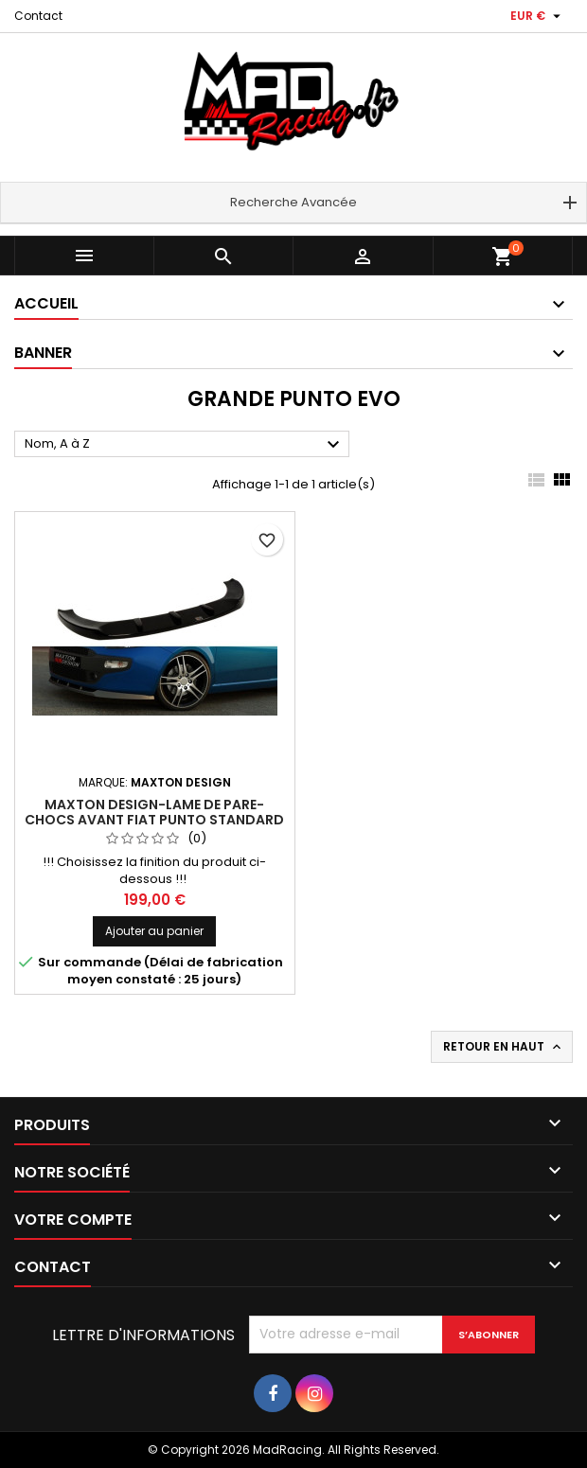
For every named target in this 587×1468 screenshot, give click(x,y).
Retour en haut (503, 1046)
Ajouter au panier (154, 931)
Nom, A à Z (185, 444)
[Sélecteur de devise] (537, 16)
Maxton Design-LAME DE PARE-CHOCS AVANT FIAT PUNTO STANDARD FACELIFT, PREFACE (154, 819)
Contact (38, 16)
